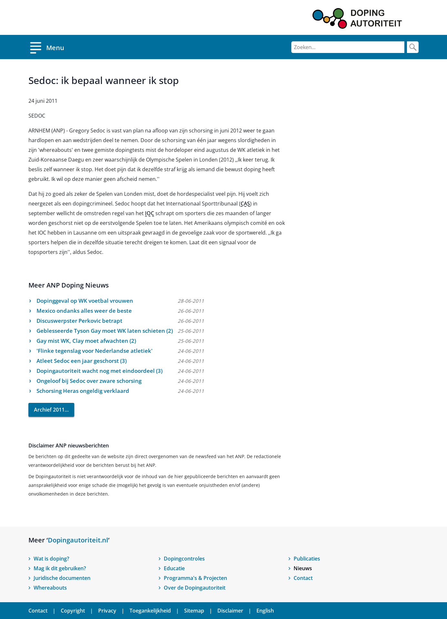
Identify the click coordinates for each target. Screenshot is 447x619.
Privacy (107, 610)
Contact (303, 578)
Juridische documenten (62, 578)
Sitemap (194, 610)
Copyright (73, 610)
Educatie (174, 568)
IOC (149, 213)
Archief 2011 (49, 409)
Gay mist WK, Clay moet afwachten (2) (86, 340)
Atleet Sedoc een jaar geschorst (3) (81, 360)
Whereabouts (50, 587)
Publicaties (307, 558)
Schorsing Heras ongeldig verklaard (82, 390)
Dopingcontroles (184, 558)
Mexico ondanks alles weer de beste (84, 310)
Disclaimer (230, 610)
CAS (245, 203)
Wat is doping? (51, 558)
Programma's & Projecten (195, 578)
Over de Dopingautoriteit (194, 587)
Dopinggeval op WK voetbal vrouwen (84, 300)
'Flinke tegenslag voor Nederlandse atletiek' (94, 350)
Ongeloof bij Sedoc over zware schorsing (88, 380)
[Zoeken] (347, 47)
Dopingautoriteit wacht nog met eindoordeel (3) (99, 370)
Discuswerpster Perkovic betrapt (79, 320)
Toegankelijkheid (150, 610)
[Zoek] (413, 47)
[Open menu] (46, 47)
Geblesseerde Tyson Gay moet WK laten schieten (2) (104, 330)
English (265, 610)
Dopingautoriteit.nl (78, 540)
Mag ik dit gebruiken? (60, 568)
